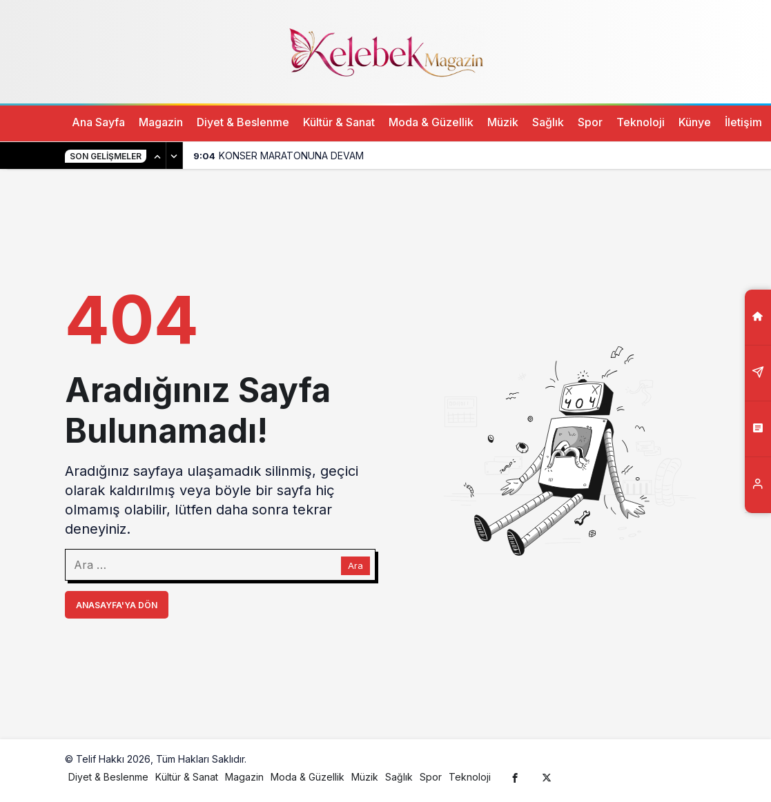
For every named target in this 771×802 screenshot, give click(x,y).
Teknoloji (640, 122)
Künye (695, 122)
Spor (590, 122)
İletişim (743, 122)
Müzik (502, 122)
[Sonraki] (174, 156)
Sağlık (548, 122)
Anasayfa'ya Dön (116, 605)
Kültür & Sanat (339, 122)
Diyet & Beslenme (243, 122)
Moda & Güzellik (431, 122)
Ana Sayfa (98, 122)
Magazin (161, 122)
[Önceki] (158, 156)
